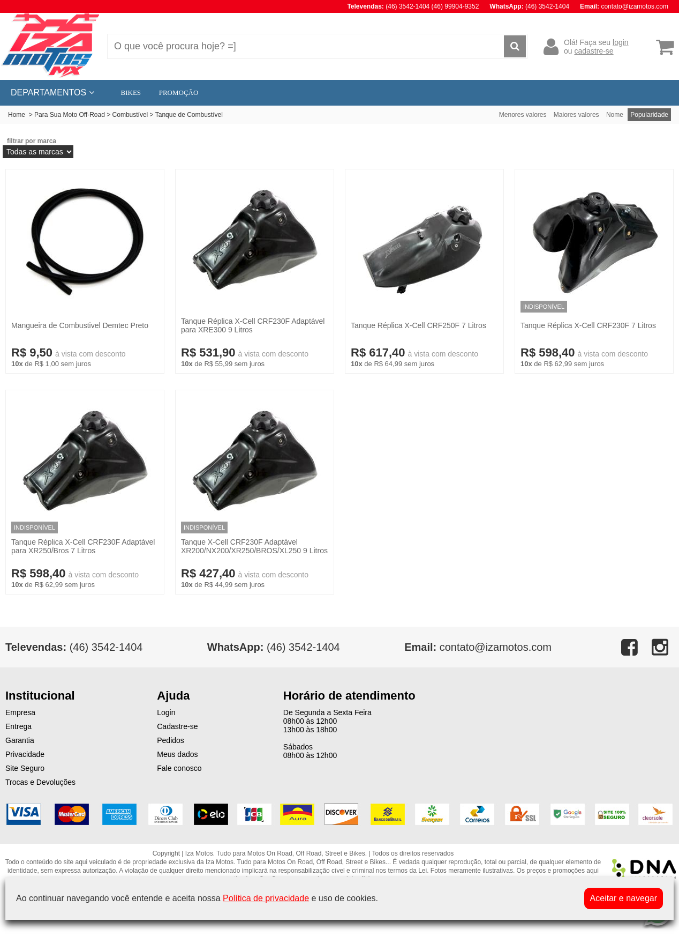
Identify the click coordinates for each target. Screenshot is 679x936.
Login (166, 712)
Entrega (18, 726)
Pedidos (170, 740)
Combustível (130, 114)
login (621, 42)
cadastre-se (593, 51)
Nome (614, 114)
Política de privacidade (266, 898)
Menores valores (523, 114)
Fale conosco (179, 768)
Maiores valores (576, 114)
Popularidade (649, 114)
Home (16, 114)
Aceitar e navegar (623, 898)
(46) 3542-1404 (273, 647)
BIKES (131, 92)
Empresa (20, 712)
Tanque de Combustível (189, 114)
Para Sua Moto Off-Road (69, 114)
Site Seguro (24, 768)
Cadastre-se (177, 726)
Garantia (19, 740)
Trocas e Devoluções (40, 782)
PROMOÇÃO (179, 92)
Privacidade (24, 754)
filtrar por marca (31, 141)
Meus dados (177, 754)
